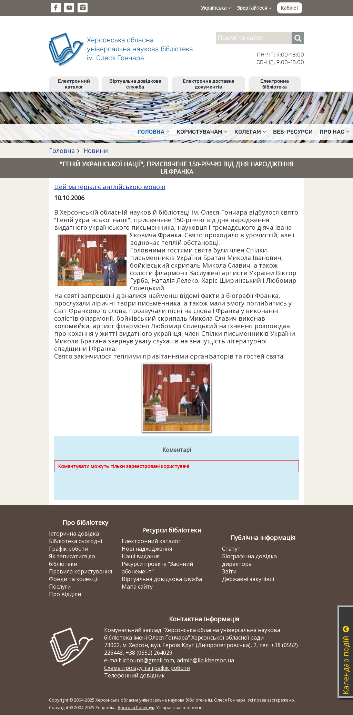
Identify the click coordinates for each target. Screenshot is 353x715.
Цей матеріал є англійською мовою (109, 187)
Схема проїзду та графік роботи (147, 668)
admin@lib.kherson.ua (205, 660)
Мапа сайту (137, 586)
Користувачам (202, 131)
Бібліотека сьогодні (75, 541)
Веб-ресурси (293, 131)
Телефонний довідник (134, 675)
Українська (216, 7)
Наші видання (141, 556)
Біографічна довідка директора (249, 560)
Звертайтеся (254, 7)
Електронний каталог (74, 84)
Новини (95, 150)
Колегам (250, 131)
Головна (154, 131)
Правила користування (80, 571)
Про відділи (65, 594)
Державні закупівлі (248, 579)
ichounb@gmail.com (148, 660)
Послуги (60, 586)
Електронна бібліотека (274, 84)
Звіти (229, 571)
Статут (231, 548)
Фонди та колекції (74, 579)
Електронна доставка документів (208, 84)
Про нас (335, 131)
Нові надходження (147, 548)
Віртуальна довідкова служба (135, 84)
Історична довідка (74, 533)
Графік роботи (68, 548)
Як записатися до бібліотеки (72, 560)
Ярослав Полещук (136, 708)
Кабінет (290, 7)
